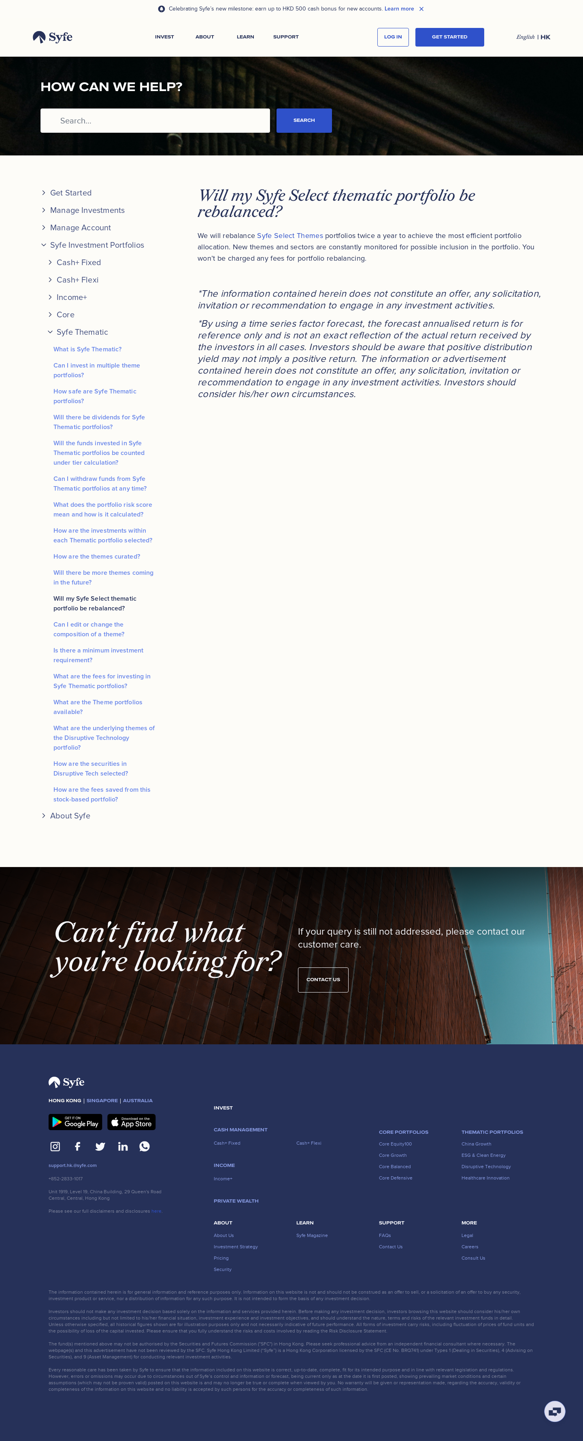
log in (393, 37)
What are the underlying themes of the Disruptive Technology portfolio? (104, 738)
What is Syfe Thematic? (87, 349)
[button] (164, 37)
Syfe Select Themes (290, 235)
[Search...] (155, 120)
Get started (450, 37)
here (156, 1211)
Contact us (323, 986)
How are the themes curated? (96, 557)
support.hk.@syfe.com (73, 1166)
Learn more (399, 9)
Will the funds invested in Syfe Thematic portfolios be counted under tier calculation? (99, 453)
